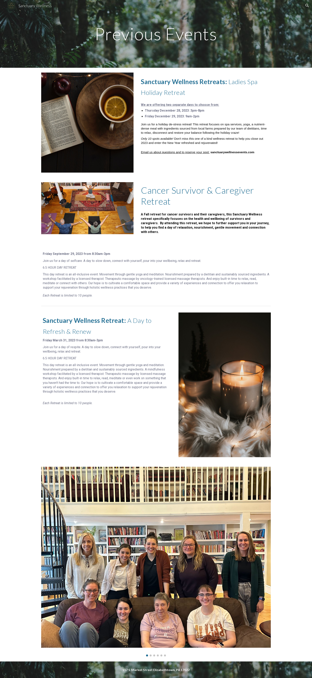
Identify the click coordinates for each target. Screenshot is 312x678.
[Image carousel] (156, 561)
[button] (307, 5)
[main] (156, 34)
